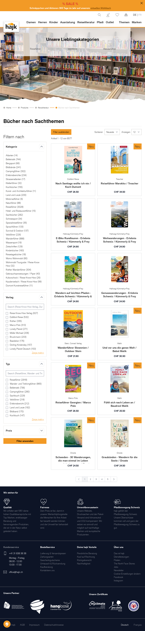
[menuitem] (53, 553)
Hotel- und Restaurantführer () (21, 210)
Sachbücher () (14, 214)
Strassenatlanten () (15, 179)
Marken (137, 22)
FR (140, 14)
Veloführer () (13, 234)
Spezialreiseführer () (16, 222)
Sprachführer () (15, 226)
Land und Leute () (16, 195)
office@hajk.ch (16, 572)
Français (138, 624)
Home (8, 107)
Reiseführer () (15, 206)
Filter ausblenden (61, 132)
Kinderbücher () (15, 250)
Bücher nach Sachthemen (69, 107)
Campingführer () (16, 171)
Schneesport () (14, 218)
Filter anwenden (25, 441)
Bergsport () (13, 163)
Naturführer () (13, 202)
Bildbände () (13, 167)
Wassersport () (14, 242)
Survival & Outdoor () (17, 230)
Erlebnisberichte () (16, 175)
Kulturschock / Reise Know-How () (23, 277)
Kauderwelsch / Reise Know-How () (24, 281)
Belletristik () (13, 159)
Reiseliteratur (43, 107)
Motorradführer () (14, 199)
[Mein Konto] (108, 15)
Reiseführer (35, 48)
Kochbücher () (14, 187)
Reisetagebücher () (16, 254)
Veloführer (72, 48)
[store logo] (11, 26)
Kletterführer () (14, 183)
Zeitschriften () (14, 246)
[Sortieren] (112, 132)
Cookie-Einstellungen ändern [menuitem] (127, 573)
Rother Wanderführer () (18, 269)
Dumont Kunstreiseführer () (19, 285)
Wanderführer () (15, 238)
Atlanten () (12, 155)
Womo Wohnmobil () (16, 258)
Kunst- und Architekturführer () (21, 191)
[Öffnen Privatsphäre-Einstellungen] (6, 624)
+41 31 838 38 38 (17, 553)
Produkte (24, 107)
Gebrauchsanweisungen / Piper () (23, 273)
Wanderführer (109, 48)
